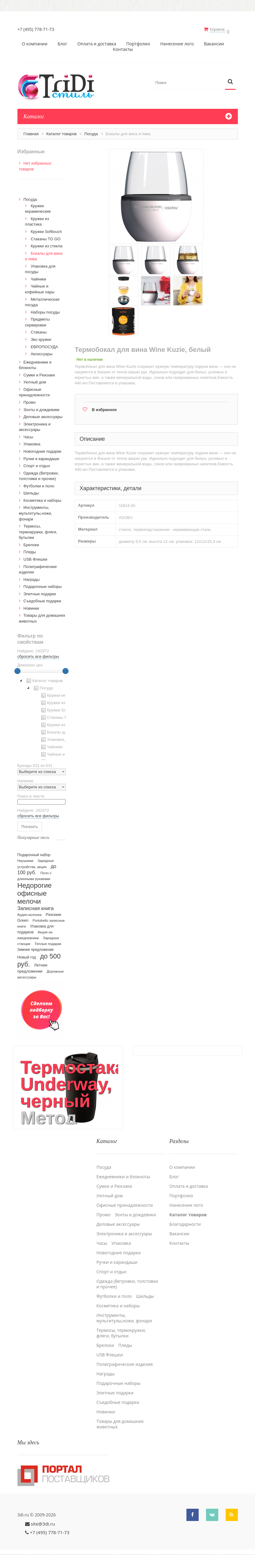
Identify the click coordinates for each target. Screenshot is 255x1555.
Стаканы (39, 330)
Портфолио (138, 41)
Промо (30, 400)
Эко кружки (41, 337)
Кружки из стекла (46, 244)
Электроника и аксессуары (124, 1228)
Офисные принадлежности (124, 1200)
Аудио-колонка (29, 912)
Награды (32, 577)
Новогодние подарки (43, 449)
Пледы (30, 549)
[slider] (17, 669)
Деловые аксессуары (43, 414)
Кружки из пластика (61, 700)
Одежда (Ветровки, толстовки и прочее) (127, 1278)
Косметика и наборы (43, 498)
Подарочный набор (34, 853)
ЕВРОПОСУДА (44, 344)
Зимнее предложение (35, 947)
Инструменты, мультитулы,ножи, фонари (35, 511)
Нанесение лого (177, 41)
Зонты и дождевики (41, 407)
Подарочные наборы (43, 584)
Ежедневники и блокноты (123, 1171)
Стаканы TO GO (45, 236)
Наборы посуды (45, 310)
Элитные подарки (40, 591)
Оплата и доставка (96, 41)
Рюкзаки (53, 912)
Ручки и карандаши (41, 456)
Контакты (123, 47)
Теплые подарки (48, 941)
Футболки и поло (39, 484)
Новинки (31, 606)
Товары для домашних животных (120, 1418)
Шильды (31, 491)
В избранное (104, 407)
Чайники (38, 277)
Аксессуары (41, 351)
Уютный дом (35, 380)
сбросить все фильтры (38, 654)
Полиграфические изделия (124, 1359)
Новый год (26, 955)
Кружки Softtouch (46, 229)
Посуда (91, 131)
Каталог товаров (61, 131)
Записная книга (35, 906)
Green (22, 918)
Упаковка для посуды (63, 737)
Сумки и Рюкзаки (39, 373)
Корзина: (220, 29)
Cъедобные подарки (42, 598)
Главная (31, 131)
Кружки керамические (63, 693)
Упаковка (32, 442)
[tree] (41, 716)
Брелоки (31, 542)
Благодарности (185, 1219)
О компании (34, 41)
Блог (62, 41)
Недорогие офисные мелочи (34, 891)
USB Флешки (35, 557)
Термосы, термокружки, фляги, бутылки (38, 530)
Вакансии (214, 41)
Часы (28, 435)
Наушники (25, 858)
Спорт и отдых (37, 463)
